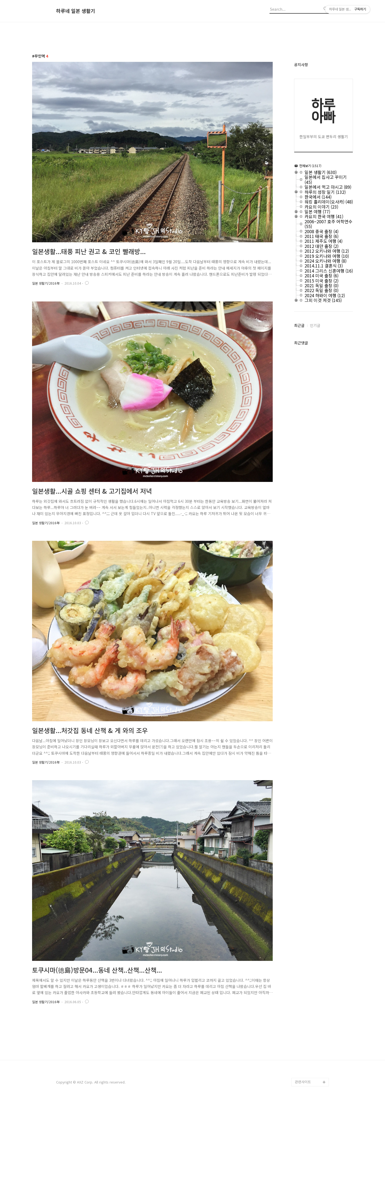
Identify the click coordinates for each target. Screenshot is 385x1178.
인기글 (315, 325)
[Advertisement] (192, 1065)
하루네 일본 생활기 (75, 11)
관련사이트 (303, 1156)
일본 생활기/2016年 (46, 283)
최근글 (299, 325)
